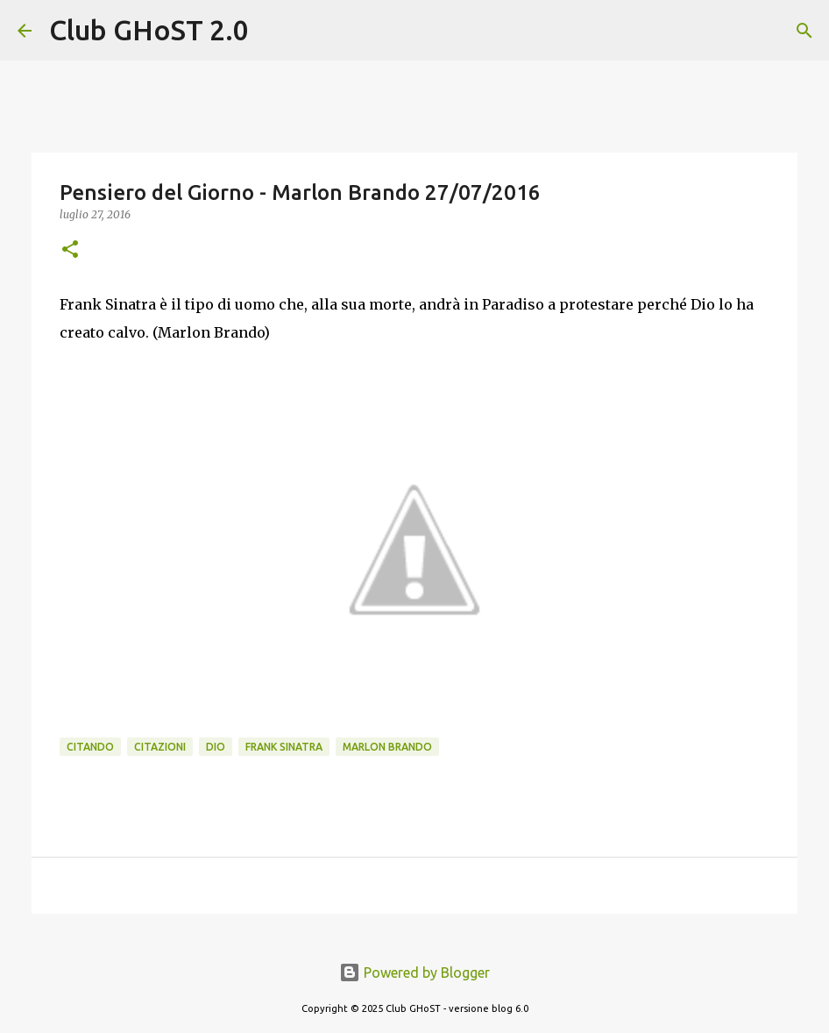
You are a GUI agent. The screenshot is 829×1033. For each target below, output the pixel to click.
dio (215, 746)
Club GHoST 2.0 (149, 30)
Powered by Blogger (414, 972)
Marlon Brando (387, 746)
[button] (70, 250)
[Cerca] (273, 31)
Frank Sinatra (283, 746)
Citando (90, 746)
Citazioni (160, 746)
